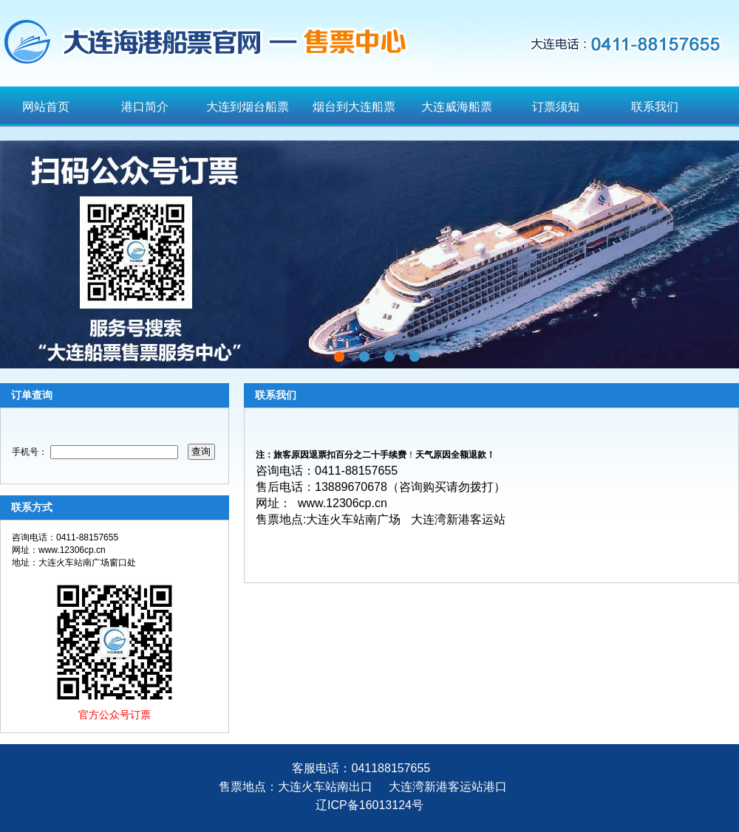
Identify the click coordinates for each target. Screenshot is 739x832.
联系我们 (654, 106)
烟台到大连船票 (354, 106)
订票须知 (555, 106)
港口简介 (144, 106)
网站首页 (45, 106)
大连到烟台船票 (247, 106)
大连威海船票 (456, 106)
